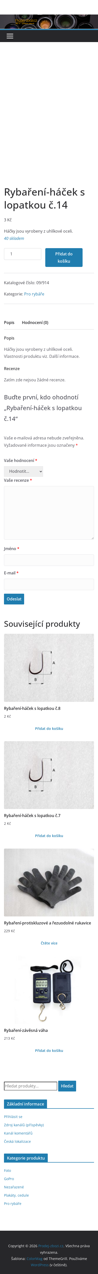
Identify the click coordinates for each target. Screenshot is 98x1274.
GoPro (9, 1178)
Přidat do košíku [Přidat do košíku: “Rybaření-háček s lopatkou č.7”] (49, 835)
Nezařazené (14, 1187)
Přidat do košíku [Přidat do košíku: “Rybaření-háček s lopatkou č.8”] (49, 728)
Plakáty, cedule (16, 1195)
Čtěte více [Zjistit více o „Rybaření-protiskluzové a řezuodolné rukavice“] (49, 943)
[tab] (9, 324)
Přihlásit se (13, 1116)
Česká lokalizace (17, 1141)
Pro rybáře (34, 294)
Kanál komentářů (18, 1133)
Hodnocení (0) (35, 322)
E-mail (11, 573)
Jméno (11, 548)
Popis (9, 322)
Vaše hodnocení (20, 460)
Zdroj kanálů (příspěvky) (24, 1125)
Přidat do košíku (64, 257)
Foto (7, 1170)
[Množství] (22, 254)
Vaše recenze (18, 480)
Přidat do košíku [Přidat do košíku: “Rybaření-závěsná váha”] (49, 1050)
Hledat (67, 1086)
